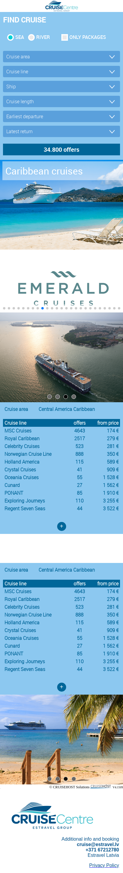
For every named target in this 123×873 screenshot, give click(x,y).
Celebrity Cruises (22, 446)
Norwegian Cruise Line (27, 454)
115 (79, 461)
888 (79, 454)
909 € (113, 469)
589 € (113, 461)
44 (79, 508)
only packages (87, 37)
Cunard (12, 485)
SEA (19, 37)
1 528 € (111, 477)
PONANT (13, 493)
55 (79, 477)
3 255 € (111, 500)
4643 (79, 430)
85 (79, 493)
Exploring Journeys (24, 500)
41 (79, 469)
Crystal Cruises (20, 469)
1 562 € (111, 485)
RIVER (43, 37)
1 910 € (111, 493)
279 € (113, 438)
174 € (113, 430)
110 (79, 500)
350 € (113, 454)
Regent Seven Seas (24, 508)
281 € (113, 446)
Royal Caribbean (22, 438)
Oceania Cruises (21, 477)
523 (79, 446)
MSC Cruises (17, 430)
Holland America (22, 461)
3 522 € (111, 508)
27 (79, 485)
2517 (79, 438)
